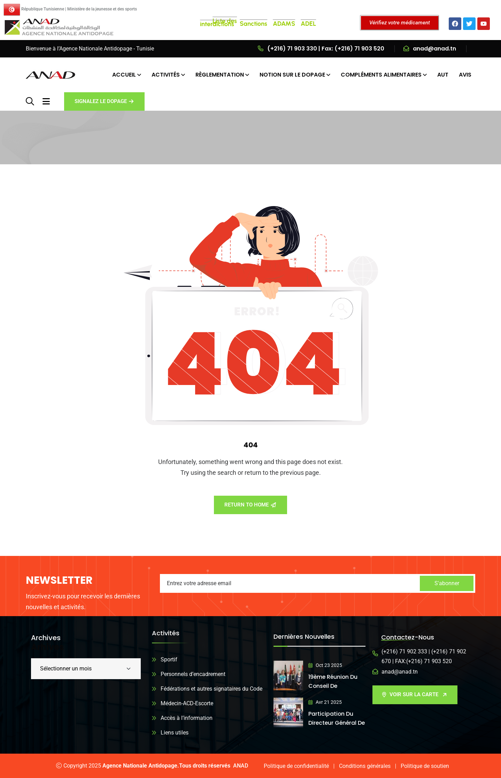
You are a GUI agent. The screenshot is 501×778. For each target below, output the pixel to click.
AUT (442, 75)
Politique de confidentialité (296, 766)
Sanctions (253, 24)
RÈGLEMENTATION (219, 75)
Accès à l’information (187, 718)
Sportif (169, 659)
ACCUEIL (124, 75)
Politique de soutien (425, 766)
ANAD (240, 765)
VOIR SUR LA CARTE (414, 694)
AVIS (465, 75)
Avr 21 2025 (325, 702)
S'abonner (446, 583)
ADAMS (284, 24)
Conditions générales (365, 766)
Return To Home (250, 505)
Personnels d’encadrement (193, 674)
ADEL (308, 24)
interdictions (217, 24)
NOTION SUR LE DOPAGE (292, 75)
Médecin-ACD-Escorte (187, 703)
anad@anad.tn (434, 49)
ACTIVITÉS (166, 75)
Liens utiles (174, 732)
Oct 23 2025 (325, 665)
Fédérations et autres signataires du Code (211, 688)
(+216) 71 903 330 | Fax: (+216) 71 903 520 (325, 49)
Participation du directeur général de (333, 723)
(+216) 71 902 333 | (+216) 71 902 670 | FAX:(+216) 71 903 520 (423, 656)
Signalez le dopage (104, 101)
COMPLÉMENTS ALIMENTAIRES (381, 75)
